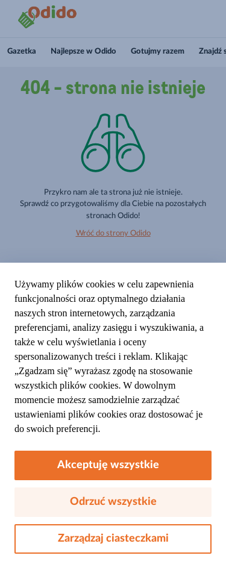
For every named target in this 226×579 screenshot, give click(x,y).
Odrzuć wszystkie (113, 501)
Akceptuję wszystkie (113, 465)
